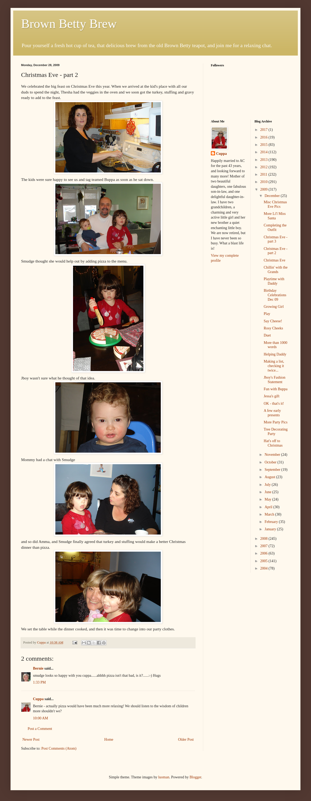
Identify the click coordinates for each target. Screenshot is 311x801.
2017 (264, 130)
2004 (264, 568)
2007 (264, 546)
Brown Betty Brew (69, 24)
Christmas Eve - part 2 (275, 251)
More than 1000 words (275, 345)
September (273, 470)
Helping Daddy (275, 354)
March (270, 514)
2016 (264, 137)
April (269, 507)
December (273, 196)
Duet (267, 335)
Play (267, 314)
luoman (163, 777)
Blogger (195, 777)
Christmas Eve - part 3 (275, 239)
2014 (264, 152)
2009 (264, 189)
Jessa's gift (271, 396)
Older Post (186, 739)
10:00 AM (40, 718)
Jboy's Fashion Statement (274, 379)
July (268, 485)
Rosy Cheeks (273, 328)
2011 (264, 174)
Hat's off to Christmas (273, 443)
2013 (264, 160)
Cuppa (38, 699)
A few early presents (272, 413)
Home (108, 739)
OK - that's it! (274, 404)
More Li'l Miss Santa (274, 216)
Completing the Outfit (275, 227)
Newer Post (31, 739)
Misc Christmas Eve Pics (275, 204)
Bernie (38, 668)
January (271, 529)
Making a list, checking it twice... (274, 365)
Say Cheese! (273, 321)
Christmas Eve (274, 260)
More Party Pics (275, 422)
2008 (264, 539)
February (272, 522)
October (271, 462)
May (268, 499)
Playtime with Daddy (274, 281)
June (268, 492)
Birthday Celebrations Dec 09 (275, 295)
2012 (264, 167)
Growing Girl (274, 307)
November (273, 455)
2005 (264, 561)
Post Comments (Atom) (58, 748)
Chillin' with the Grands (275, 269)
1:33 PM (39, 682)
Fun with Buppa (275, 389)
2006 (264, 553)
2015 (264, 145)
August (270, 477)
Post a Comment (40, 729)
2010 (264, 182)
